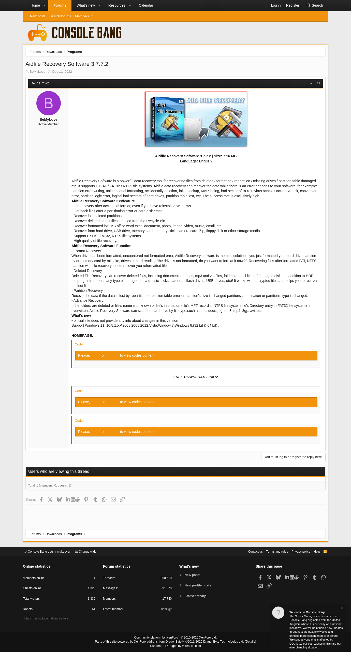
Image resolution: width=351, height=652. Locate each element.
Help (313, 551)
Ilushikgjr (165, 610)
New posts (38, 16)
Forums (59, 5)
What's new (86, 5)
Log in (97, 357)
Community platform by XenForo (175, 638)
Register (114, 357)
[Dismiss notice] (342, 608)
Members (82, 16)
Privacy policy (296, 551)
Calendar (146, 5)
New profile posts (198, 585)
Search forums (60, 16)
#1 (317, 84)
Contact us (247, 551)
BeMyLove (39, 73)
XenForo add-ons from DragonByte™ (161, 642)
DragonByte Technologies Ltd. (219, 642)
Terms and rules (271, 551)
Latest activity (196, 596)
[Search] (315, 5)
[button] (44, 5)
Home (35, 5)
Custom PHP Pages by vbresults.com (175, 646)
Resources (116, 5)
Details (244, 642)
